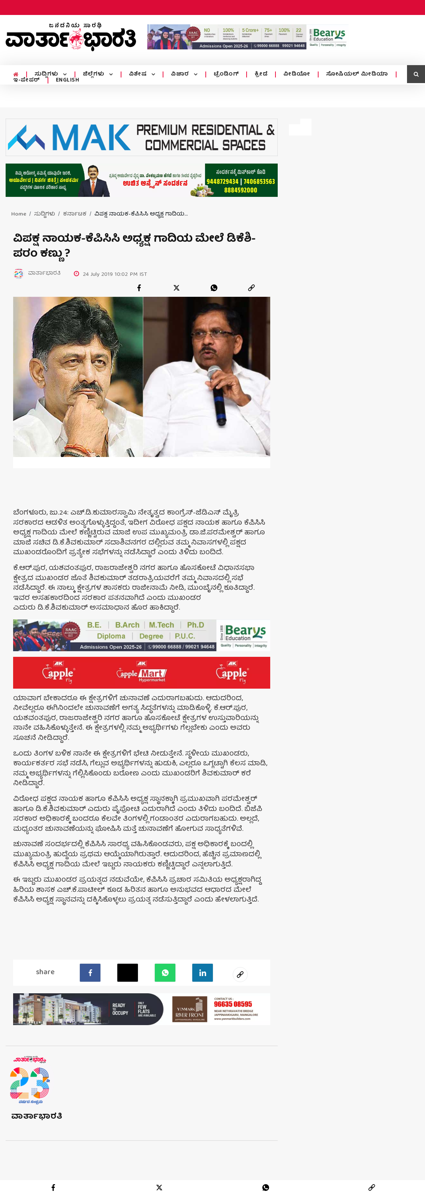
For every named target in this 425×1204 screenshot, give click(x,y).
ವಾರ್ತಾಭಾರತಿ (37, 1117)
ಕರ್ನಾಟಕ (75, 214)
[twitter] (176, 287)
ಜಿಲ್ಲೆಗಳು (93, 74)
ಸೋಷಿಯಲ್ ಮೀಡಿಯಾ (355, 74)
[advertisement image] (248, 36)
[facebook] (139, 287)
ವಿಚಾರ (179, 74)
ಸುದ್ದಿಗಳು (47, 74)
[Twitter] (127, 972)
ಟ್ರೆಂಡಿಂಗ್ (224, 74)
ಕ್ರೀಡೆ (258, 74)
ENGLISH (67, 80)
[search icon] (416, 74)
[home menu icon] (15, 74)
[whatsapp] (214, 287)
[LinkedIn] (202, 972)
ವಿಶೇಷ (137, 74)
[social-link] (240, 974)
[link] (251, 287)
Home (18, 214)
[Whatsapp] (165, 972)
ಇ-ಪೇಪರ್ (26, 80)
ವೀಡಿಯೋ (294, 74)
